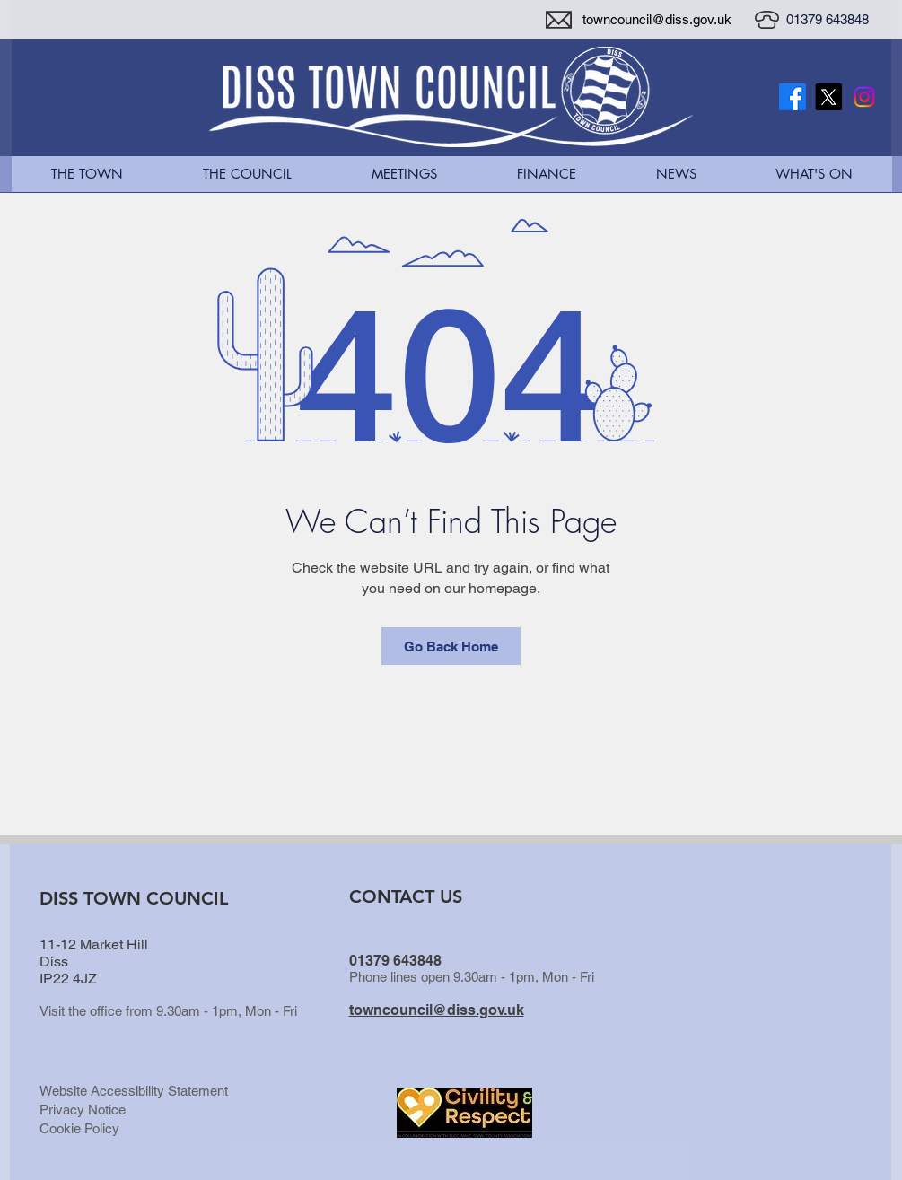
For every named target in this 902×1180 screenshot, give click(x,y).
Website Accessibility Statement (133, 1090)
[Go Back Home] (451, 646)
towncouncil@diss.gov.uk (656, 19)
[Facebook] (792, 96)
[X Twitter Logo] (828, 96)
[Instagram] (864, 96)
